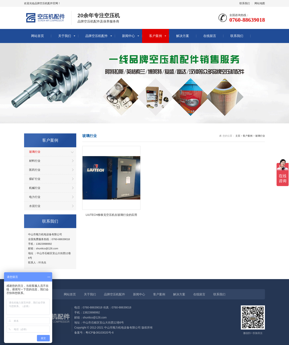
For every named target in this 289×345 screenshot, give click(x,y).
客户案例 (155, 36)
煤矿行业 (34, 178)
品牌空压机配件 (96, 36)
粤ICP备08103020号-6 (99, 332)
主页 (237, 135)
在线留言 (209, 36)
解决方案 (182, 36)
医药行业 (34, 169)
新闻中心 (128, 36)
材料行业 (34, 160)
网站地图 (259, 3)
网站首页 (37, 36)
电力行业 (34, 197)
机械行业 (34, 187)
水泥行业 (34, 206)
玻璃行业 (34, 151)
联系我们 (244, 3)
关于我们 (64, 36)
